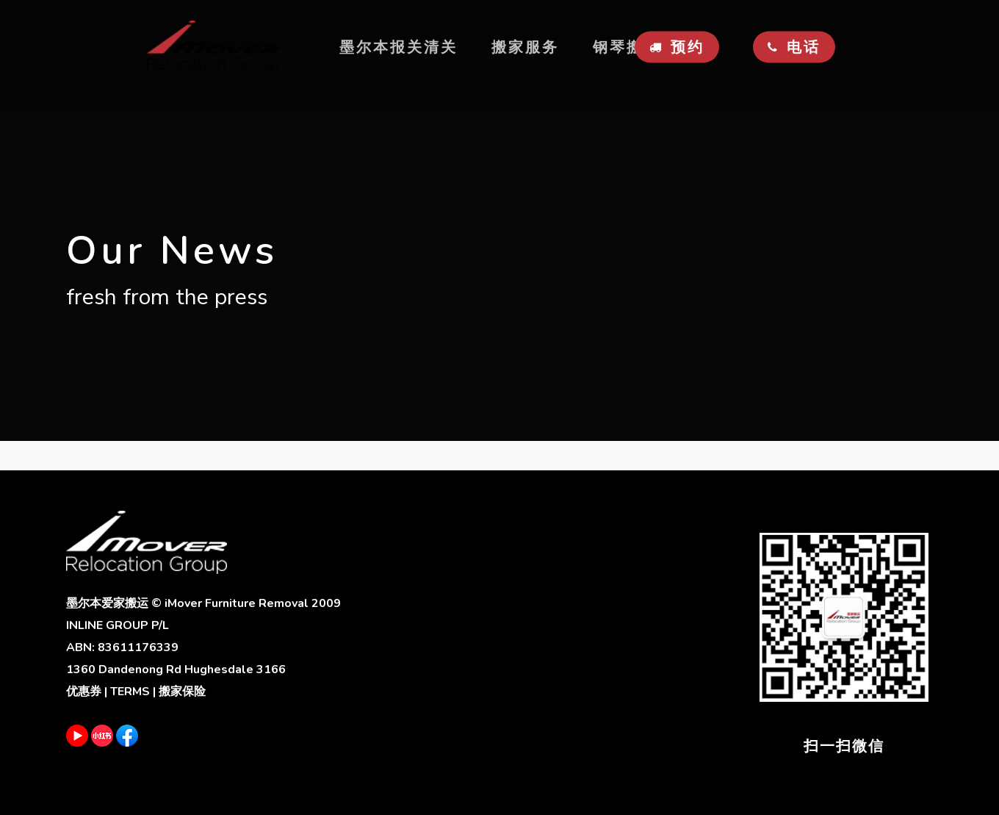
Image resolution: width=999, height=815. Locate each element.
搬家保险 (182, 691)
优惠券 (83, 691)
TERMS (130, 691)
